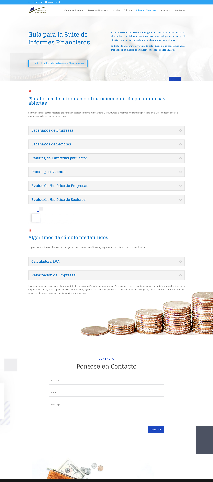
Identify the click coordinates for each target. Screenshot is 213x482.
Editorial (128, 10)
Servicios (115, 10)
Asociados (166, 10)
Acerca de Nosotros (98, 10)
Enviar (156, 429)
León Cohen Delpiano (73, 10)
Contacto (180, 10)
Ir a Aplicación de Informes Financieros (62, 63)
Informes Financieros (146, 10)
